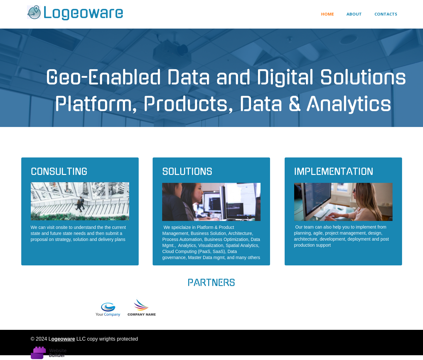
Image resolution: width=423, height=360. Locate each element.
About (354, 14)
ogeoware (63, 339)
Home (327, 14)
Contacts (385, 14)
